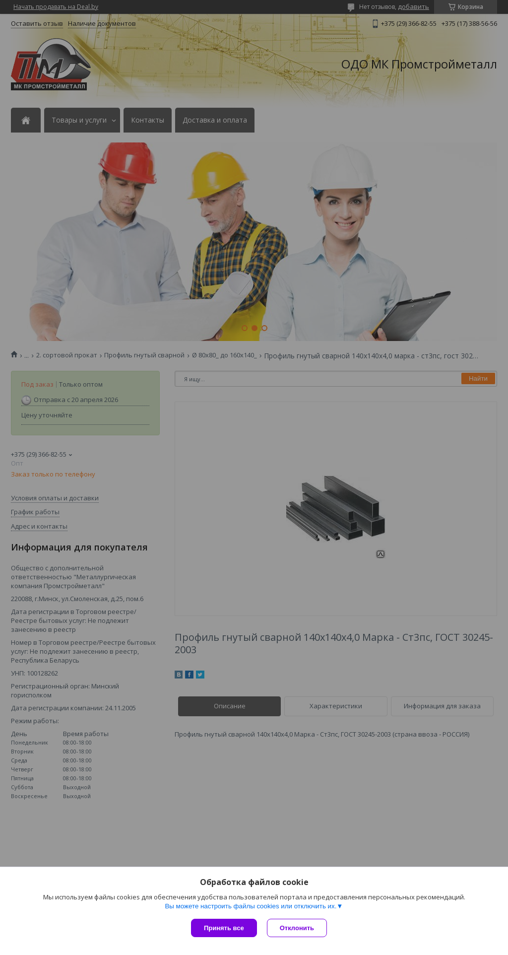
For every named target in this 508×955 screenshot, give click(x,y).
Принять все (224, 928)
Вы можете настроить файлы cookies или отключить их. (250, 906)
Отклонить (297, 928)
